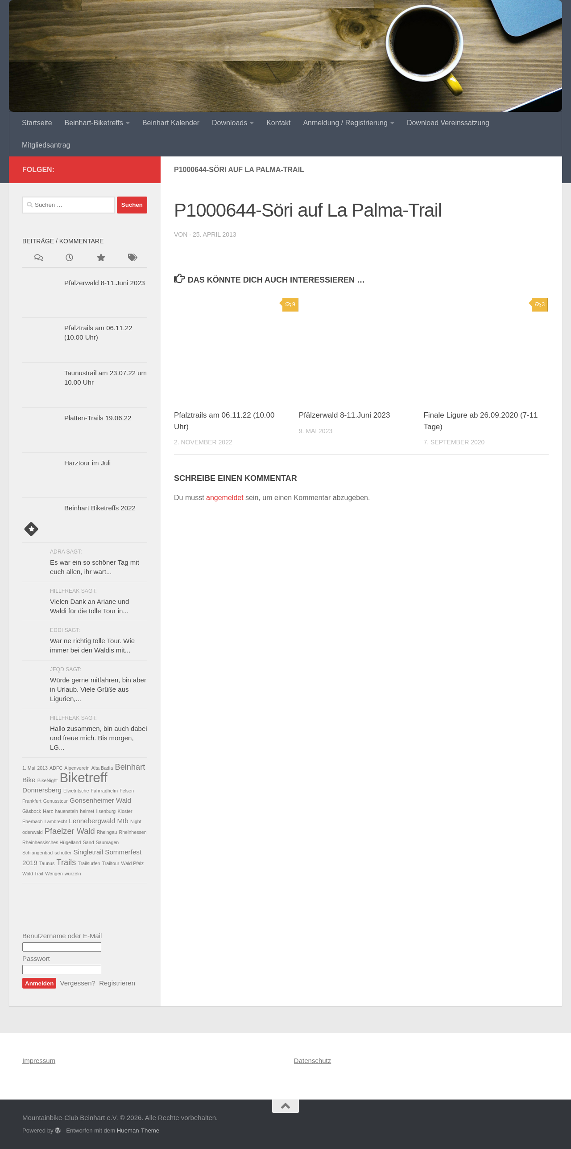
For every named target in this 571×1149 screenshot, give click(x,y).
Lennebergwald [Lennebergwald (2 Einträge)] (92, 821)
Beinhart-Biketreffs (94, 123)
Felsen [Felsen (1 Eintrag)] (127, 790)
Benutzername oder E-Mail (62, 936)
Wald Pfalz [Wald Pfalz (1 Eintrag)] (132, 863)
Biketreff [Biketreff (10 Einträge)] (84, 777)
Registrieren (117, 983)
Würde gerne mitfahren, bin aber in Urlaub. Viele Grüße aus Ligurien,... (98, 689)
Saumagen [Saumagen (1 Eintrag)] (107, 842)
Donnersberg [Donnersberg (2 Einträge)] (42, 790)
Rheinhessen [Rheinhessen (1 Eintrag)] (133, 832)
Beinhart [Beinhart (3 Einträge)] (130, 766)
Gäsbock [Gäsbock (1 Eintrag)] (31, 811)
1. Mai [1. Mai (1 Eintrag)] (28, 768)
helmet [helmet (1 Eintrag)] (87, 811)
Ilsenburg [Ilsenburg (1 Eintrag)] (106, 811)
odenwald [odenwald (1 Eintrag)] (32, 832)
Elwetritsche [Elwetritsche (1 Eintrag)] (76, 790)
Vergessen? (77, 983)
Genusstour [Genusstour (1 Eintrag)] (55, 801)
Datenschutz (312, 1060)
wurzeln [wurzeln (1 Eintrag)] (73, 873)
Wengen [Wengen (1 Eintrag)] (54, 873)
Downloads (229, 123)
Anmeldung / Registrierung (345, 123)
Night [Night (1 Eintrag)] (135, 821)
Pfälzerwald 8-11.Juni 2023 (344, 415)
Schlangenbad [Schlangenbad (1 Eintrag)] (37, 852)
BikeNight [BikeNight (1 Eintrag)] (47, 780)
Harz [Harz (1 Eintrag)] (48, 811)
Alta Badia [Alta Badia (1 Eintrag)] (102, 768)
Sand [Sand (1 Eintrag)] (88, 842)
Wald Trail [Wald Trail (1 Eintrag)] (32, 873)
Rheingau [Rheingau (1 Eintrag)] (107, 832)
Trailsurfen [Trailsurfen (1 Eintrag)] (89, 863)
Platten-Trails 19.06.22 (97, 418)
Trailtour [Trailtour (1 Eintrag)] (111, 863)
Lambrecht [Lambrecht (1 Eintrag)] (56, 821)
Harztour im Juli (87, 463)
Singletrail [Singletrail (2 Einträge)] (88, 852)
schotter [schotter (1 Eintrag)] (62, 852)
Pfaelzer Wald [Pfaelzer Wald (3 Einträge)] (70, 831)
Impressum (38, 1060)
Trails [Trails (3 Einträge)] (66, 862)
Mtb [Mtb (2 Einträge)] (122, 821)
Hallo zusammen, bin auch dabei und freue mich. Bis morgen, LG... (98, 738)
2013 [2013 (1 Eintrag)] (42, 768)
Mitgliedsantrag (46, 145)
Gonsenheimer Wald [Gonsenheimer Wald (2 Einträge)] (100, 800)
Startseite (37, 123)
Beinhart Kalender (170, 123)
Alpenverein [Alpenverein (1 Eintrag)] (76, 768)
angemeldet (225, 497)
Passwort (36, 958)
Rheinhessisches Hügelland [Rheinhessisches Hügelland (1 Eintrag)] (51, 842)
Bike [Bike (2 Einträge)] (29, 780)
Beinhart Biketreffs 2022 (100, 508)
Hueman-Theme (138, 1130)
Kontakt (278, 123)
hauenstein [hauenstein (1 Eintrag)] (66, 811)
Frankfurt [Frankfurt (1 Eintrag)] (31, 801)
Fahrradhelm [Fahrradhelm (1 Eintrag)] (104, 790)
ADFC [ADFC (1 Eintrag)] (56, 768)
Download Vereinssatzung (448, 123)
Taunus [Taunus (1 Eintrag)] (46, 863)
